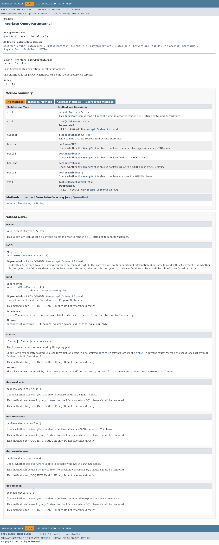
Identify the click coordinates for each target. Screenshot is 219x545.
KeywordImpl (141, 46)
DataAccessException (53, 290)
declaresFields (69, 153)
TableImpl (30, 49)
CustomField (79, 46)
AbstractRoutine (14, 46)
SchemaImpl (189, 46)
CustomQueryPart (101, 46)
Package (18, 4)
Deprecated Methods (99, 101)
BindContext (74, 121)
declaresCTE (67, 144)
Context (74, 112)
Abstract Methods (69, 101)
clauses (64, 134)
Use (38, 4)
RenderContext (76, 182)
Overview (6, 4)
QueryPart (9, 36)
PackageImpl (171, 46)
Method (45, 13)
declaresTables (69, 163)
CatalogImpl (36, 46)
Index (61, 4)
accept (63, 112)
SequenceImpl (12, 49)
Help (69, 4)
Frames (42, 9)
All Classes (73, 9)
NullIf (156, 46)
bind (62, 121)
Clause (11, 134)
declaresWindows (69, 172)
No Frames (54, 9)
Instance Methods (40, 101)
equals (11, 203)
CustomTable (122, 46)
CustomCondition (57, 46)
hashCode (24, 203)
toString (38, 203)
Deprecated (49, 4)
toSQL (62, 182)
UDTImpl (45, 49)
